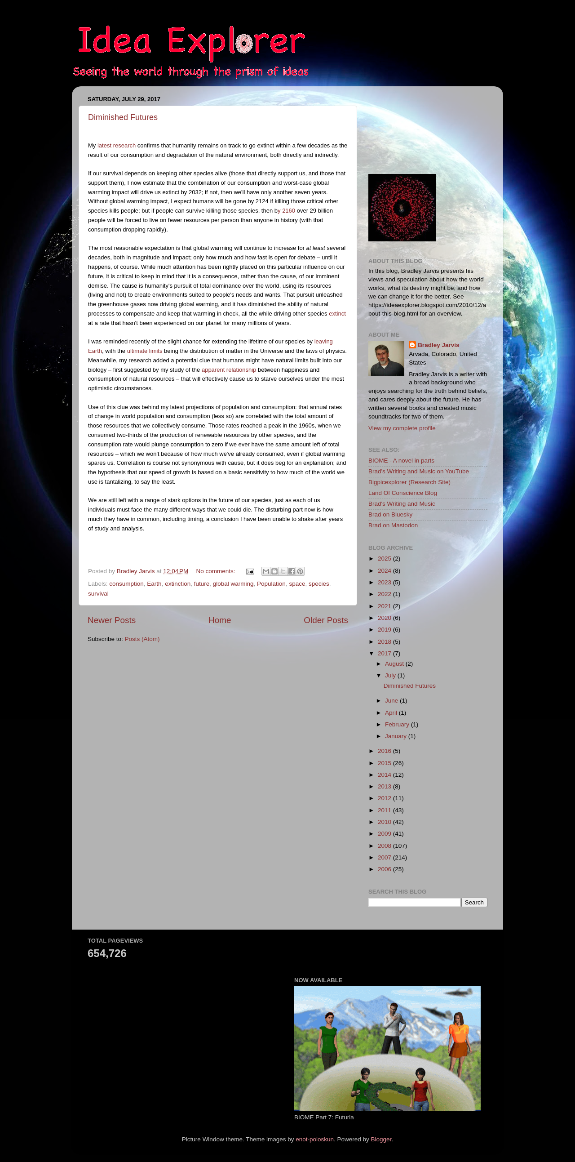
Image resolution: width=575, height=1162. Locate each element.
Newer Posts (112, 620)
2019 (385, 629)
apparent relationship (229, 369)
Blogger (381, 1139)
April (392, 712)
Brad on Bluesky (390, 514)
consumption (126, 583)
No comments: (216, 571)
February (398, 724)
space (297, 583)
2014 (385, 774)
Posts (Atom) (142, 639)
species (319, 583)
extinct (337, 313)
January (396, 736)
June (392, 700)
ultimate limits (145, 350)
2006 (385, 869)
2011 (385, 810)
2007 (385, 857)
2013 (385, 786)
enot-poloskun (315, 1139)
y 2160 (286, 210)
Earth (154, 583)
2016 (385, 751)
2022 (385, 594)
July (391, 675)
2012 (385, 798)
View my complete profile (402, 428)
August (395, 663)
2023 (385, 582)
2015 (385, 763)
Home (219, 620)
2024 (385, 570)
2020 (385, 617)
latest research (116, 145)
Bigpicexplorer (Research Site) (409, 482)
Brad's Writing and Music (401, 503)
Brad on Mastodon (393, 525)
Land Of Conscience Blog (402, 493)
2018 (385, 641)
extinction (177, 583)
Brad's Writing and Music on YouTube (418, 471)
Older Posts (326, 620)
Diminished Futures (123, 117)
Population (271, 583)
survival (98, 593)
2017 (385, 653)
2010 (385, 822)
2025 (385, 558)
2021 (385, 606)
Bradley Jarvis (438, 345)
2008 (385, 845)
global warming (233, 583)
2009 (385, 833)
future (202, 583)
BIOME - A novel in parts (401, 460)
